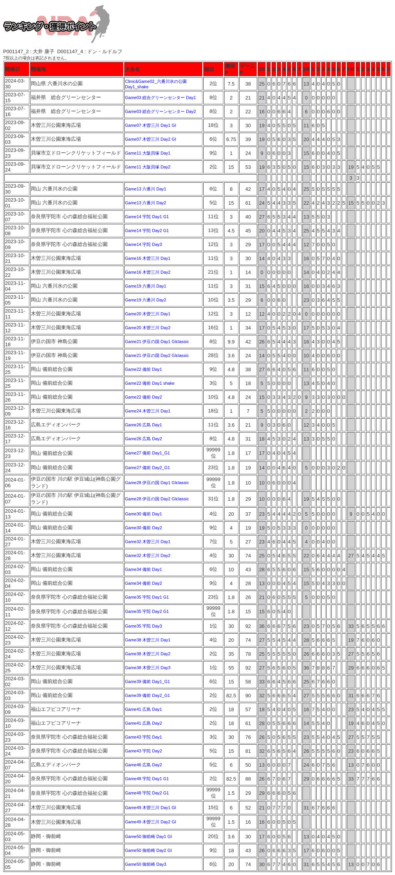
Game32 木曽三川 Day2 (147, 555)
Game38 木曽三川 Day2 (147, 653)
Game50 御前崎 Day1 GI (148, 836)
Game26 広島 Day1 (143, 424)
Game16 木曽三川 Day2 (147, 272)
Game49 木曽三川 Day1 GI (150, 807)
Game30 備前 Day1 (143, 514)
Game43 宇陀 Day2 (143, 751)
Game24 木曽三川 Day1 (147, 411)
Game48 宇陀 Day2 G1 (147, 793)
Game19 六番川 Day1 (145, 286)
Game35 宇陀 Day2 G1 (147, 611)
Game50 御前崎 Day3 (145, 864)
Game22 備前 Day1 (143, 369)
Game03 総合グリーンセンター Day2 (160, 111)
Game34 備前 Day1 (143, 569)
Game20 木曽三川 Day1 (147, 313)
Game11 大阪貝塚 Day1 (147, 153)
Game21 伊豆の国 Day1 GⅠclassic (157, 341)
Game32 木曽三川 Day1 (147, 541)
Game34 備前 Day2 (143, 583)
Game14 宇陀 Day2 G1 (147, 230)
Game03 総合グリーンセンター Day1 (160, 97)
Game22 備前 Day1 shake (149, 383)
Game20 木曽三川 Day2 (147, 327)
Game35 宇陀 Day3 (143, 626)
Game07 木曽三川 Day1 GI (150, 125)
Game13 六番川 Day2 (145, 202)
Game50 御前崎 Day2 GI (148, 850)
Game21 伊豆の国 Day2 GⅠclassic (157, 355)
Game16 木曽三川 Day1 (147, 258)
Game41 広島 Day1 (143, 709)
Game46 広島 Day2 (143, 764)
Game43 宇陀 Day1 (143, 737)
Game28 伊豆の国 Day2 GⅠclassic (157, 498)
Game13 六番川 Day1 (145, 189)
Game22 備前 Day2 (143, 397)
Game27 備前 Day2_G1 (147, 467)
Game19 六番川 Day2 (145, 300)
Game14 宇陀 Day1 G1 (147, 216)
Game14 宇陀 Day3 (143, 244)
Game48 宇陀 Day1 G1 (147, 778)
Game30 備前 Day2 (143, 527)
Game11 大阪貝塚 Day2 (147, 167)
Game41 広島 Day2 (143, 723)
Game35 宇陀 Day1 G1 (147, 597)
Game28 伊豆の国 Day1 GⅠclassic (157, 482)
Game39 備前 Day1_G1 (147, 681)
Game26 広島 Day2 (143, 438)
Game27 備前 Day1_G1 (147, 453)
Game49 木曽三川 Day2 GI (150, 821)
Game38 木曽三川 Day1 (147, 640)
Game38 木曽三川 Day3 (147, 667)
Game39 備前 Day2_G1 (147, 695)
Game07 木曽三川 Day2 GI (150, 139)
